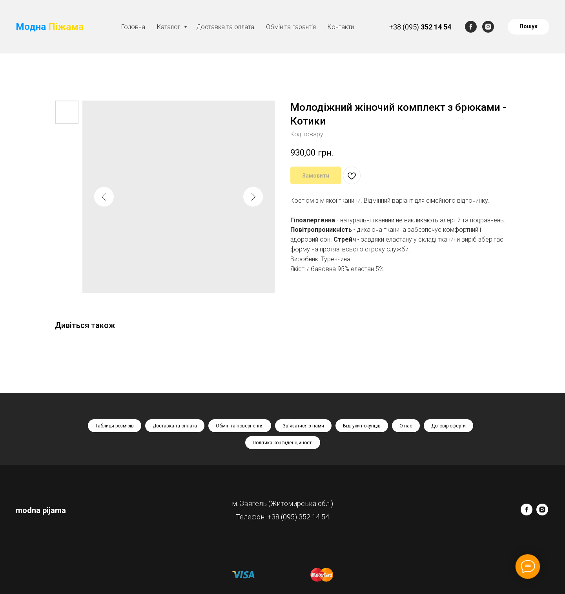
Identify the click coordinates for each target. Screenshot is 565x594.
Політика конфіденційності (283, 443)
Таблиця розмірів (114, 426)
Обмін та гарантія (291, 27)
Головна (133, 27)
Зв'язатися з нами (303, 426)
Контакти (341, 27)
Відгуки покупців (362, 426)
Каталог (169, 27)
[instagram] (488, 27)
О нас (405, 426)
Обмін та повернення (240, 426)
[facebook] (471, 27)
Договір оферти (448, 426)
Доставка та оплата (225, 27)
